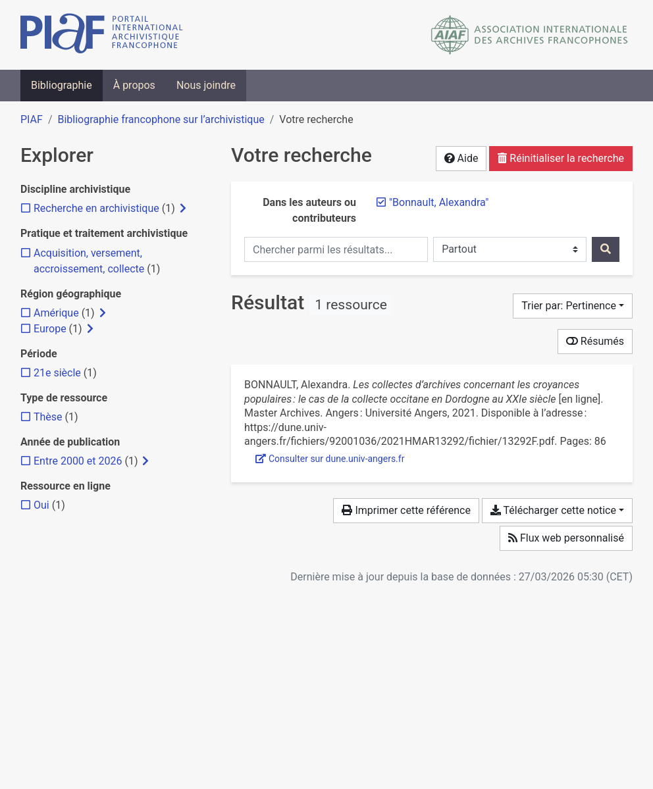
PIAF (31, 119)
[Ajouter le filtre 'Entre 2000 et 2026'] (78, 461)
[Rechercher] (605, 249)
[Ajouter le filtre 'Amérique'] (56, 313)
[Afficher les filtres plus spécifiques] (183, 208)
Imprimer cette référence (406, 510)
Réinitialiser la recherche (561, 158)
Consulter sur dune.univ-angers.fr (329, 458)
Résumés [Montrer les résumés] (595, 341)
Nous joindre (206, 85)
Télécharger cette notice (553, 510)
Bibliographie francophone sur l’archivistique (160, 119)
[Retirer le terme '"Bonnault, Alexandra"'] (438, 202)
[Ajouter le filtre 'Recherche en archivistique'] (96, 208)
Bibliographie (61, 85)
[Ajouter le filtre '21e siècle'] (57, 373)
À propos (134, 85)
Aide (461, 158)
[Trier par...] (573, 305)
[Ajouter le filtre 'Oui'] (41, 505)
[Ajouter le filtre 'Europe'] (50, 328)
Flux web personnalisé (566, 538)
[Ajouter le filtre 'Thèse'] (48, 417)
